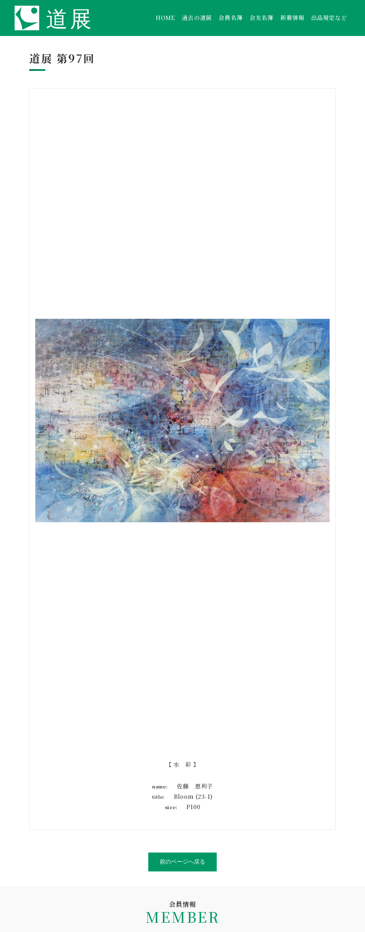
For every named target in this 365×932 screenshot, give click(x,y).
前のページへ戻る (182, 862)
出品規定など (329, 18)
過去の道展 (197, 18)
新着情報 (292, 18)
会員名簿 (230, 18)
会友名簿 (261, 18)
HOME (165, 18)
